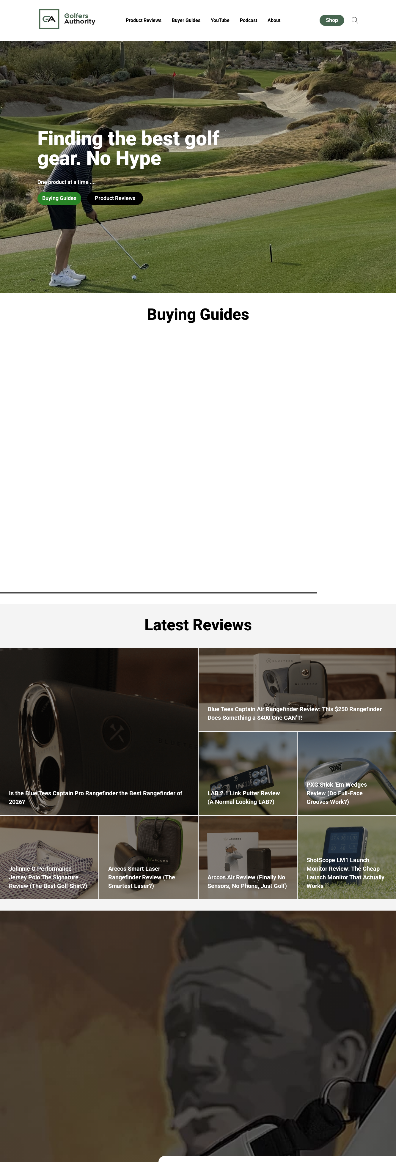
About (274, 20)
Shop (332, 20)
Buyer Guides (186, 20)
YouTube (220, 20)
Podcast (248, 20)
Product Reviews (143, 20)
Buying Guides (59, 198)
